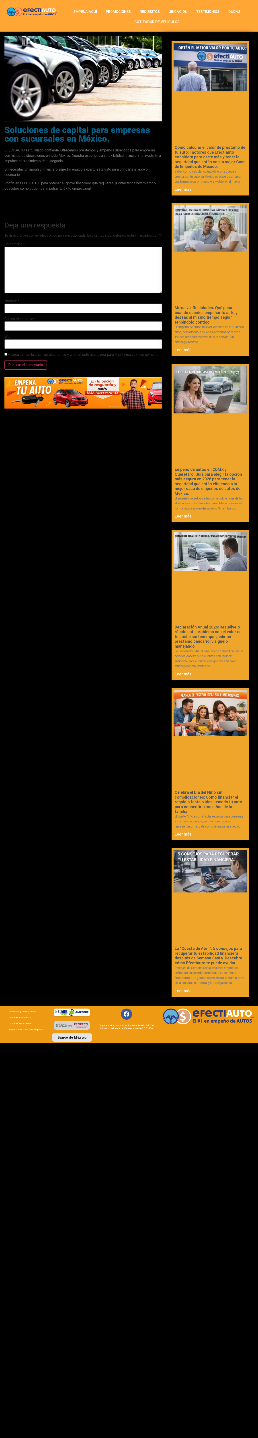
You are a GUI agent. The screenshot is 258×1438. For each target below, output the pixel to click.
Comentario (14, 244)
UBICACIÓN (178, 12)
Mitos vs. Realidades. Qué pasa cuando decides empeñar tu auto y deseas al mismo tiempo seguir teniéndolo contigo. (206, 314)
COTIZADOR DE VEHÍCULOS (157, 22)
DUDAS (234, 12)
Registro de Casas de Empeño (26, 1029)
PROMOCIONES (118, 12)
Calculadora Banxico (20, 1023)
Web (8, 336)
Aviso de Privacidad (20, 1017)
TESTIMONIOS (207, 12)
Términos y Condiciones (22, 1011)
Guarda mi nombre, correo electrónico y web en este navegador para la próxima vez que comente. (83, 354)
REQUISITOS (150, 12)
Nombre (11, 301)
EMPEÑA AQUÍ (85, 12)
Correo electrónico (20, 319)
